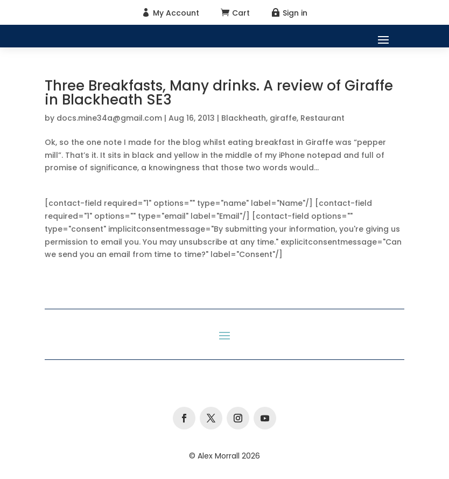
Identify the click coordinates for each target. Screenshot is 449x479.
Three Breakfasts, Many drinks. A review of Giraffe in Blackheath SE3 (219, 92)
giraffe (283, 118)
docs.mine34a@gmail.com (109, 118)
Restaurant (322, 118)
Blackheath (243, 118)
